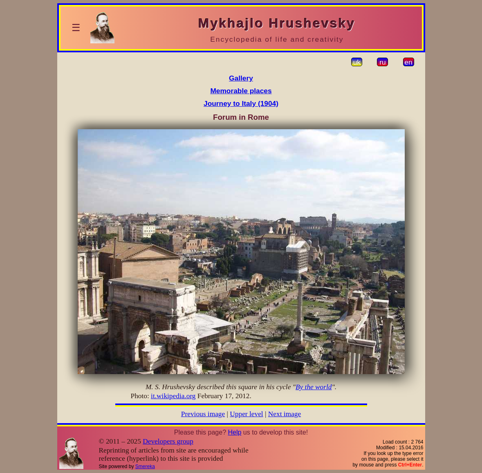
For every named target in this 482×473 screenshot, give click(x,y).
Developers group (168, 441)
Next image (284, 414)
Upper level (246, 414)
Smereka (145, 466)
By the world (314, 387)
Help (234, 432)
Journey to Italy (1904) (241, 103)
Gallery (241, 78)
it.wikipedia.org (173, 396)
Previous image (203, 414)
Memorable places (240, 91)
